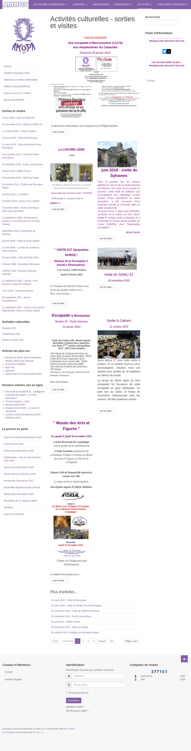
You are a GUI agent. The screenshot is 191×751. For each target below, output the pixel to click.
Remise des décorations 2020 (19, 450)
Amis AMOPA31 (101, 4)
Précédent (68, 641)
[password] (98, 685)
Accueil (7, 66)
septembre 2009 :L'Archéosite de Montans (19, 232)
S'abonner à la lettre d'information (21, 79)
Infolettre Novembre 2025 (17, 73)
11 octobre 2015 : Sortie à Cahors (19, 131)
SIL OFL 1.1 (38, 732)
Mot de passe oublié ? (77, 710)
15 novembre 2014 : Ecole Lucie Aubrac (71, 616)
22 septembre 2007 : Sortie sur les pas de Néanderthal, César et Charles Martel (23, 309)
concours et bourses (14, 514)
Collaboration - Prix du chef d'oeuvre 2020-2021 (22, 459)
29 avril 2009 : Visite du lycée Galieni (21, 241)
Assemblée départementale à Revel (22, 487)
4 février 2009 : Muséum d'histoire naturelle (19, 272)
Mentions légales (13, 679)
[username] (98, 676)
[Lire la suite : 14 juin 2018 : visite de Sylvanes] (106, 238)
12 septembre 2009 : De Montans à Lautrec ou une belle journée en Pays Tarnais (21, 220)
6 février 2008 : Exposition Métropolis (21, 264)
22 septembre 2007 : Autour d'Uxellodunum (16, 299)
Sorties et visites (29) (13, 339)
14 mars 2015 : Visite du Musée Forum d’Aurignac (76, 605)
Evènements (123, 4)
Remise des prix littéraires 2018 (20, 474)
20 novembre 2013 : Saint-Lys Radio (69, 627)
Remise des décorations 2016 (19, 494)
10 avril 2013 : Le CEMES (15, 194)
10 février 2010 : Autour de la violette (20, 201)
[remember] (67, 692)
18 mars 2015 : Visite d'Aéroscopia (68, 600)
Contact (151, 80)
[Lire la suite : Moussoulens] (59, 132)
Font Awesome (8, 732)
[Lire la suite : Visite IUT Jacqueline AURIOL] (59, 303)
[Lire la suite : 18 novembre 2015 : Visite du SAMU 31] (106, 287)
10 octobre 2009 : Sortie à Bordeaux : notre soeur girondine (21, 209)
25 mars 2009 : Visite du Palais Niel (20, 257)
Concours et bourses (172, 4)
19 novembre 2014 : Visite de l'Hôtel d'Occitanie (75, 611)
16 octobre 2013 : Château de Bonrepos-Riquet (75, 632)
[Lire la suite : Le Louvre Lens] (59, 209)
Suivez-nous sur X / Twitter (17, 93)
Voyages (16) (9, 328)
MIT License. (69, 729)
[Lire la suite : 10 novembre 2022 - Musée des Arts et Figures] (59, 580)
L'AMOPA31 (80, 4)
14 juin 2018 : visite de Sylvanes (18, 117)
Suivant (102, 641)
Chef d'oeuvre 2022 (14, 444)
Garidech (8, 507)
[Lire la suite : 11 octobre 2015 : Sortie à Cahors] (106, 411)
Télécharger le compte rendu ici (67, 198)
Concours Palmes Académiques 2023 (23, 437)
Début (55, 641)
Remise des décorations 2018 (19, 467)
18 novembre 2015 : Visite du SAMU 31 (22, 124)
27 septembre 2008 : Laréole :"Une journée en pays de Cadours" (20, 282)
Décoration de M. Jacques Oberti (20, 500)
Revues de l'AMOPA (14, 99)
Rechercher (151, 17)
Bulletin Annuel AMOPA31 (17, 86)
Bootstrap (6, 729)
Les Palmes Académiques (50, 4)
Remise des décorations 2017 (19, 480)
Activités (145, 4)
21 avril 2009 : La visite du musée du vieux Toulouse (20, 249)
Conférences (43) (11, 334)
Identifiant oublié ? (75, 707)
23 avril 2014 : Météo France (65, 621)
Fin (111, 641)
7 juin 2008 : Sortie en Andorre (17, 290)
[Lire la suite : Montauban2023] (59, 389)
